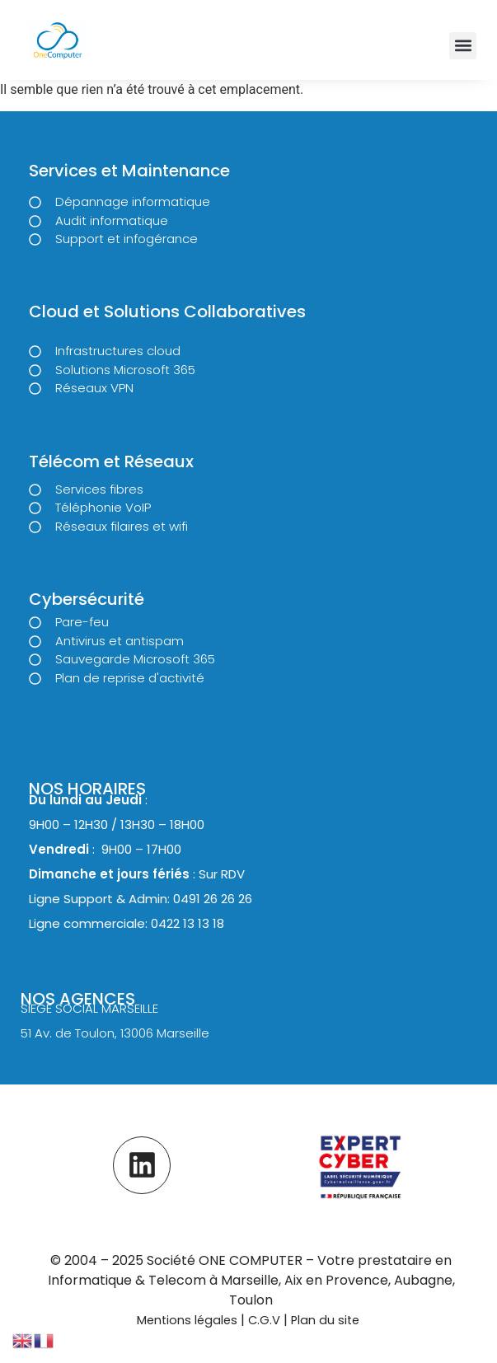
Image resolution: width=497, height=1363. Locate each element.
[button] (462, 45)
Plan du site (325, 1320)
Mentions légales (187, 1320)
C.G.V (266, 1320)
